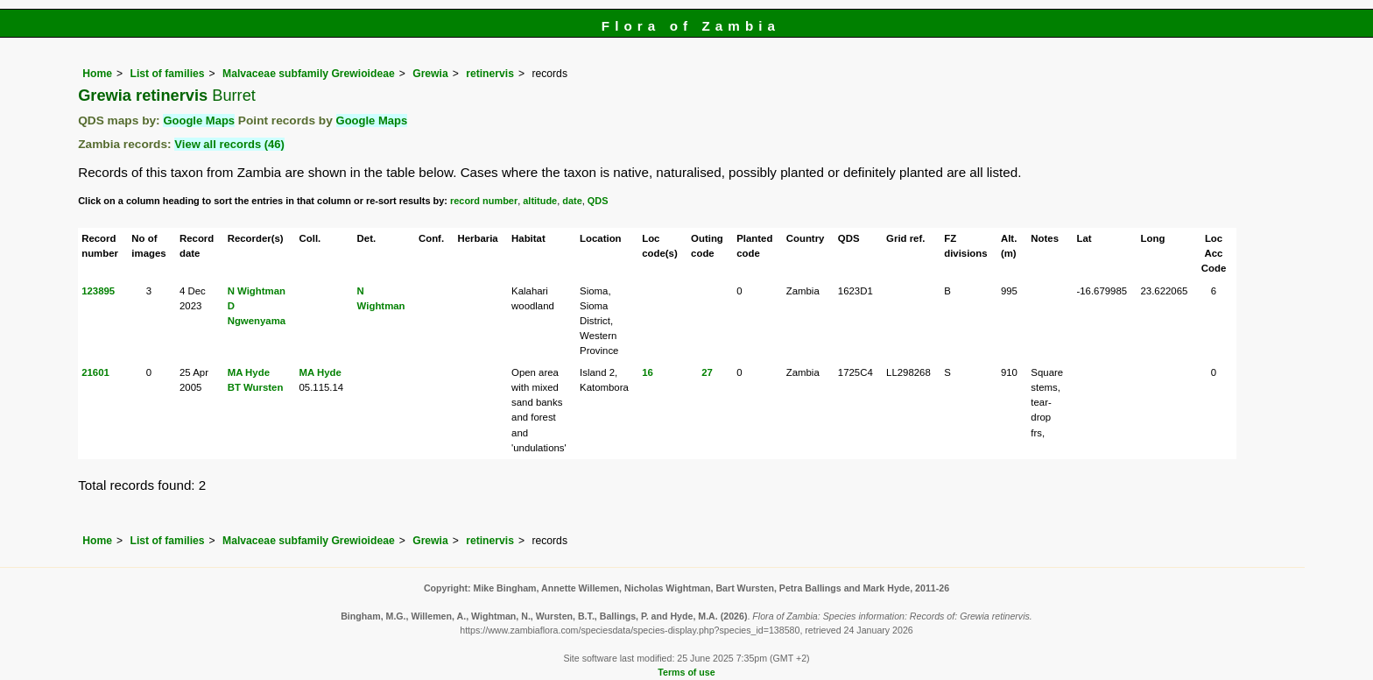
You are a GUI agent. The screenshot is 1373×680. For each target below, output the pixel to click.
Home (97, 73)
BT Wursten (256, 387)
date (572, 200)
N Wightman (256, 291)
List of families (167, 73)
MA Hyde (249, 372)
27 (707, 372)
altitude (540, 200)
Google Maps (199, 120)
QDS (598, 200)
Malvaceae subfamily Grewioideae (308, 73)
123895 (98, 291)
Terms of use (686, 672)
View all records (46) (229, 144)
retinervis (490, 73)
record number (484, 200)
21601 (95, 372)
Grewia (430, 73)
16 (647, 372)
